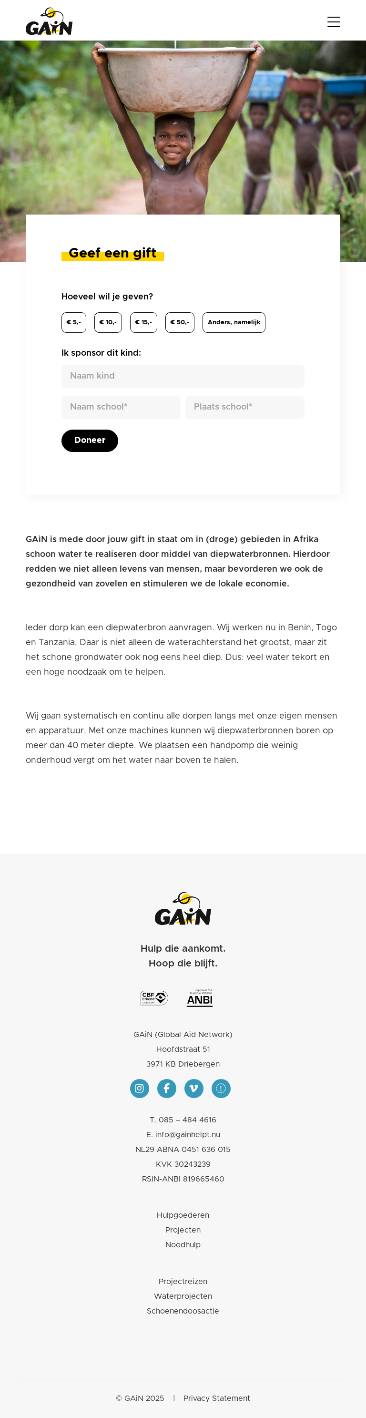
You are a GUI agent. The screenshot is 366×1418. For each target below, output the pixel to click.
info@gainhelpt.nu (187, 1135)
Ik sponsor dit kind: (101, 353)
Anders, (234, 322)
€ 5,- (74, 322)
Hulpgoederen (183, 1215)
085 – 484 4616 (187, 1120)
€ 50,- (180, 322)
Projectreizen (183, 1281)
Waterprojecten (183, 1296)
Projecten (183, 1230)
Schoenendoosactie (183, 1311)
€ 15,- (143, 322)
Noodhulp (183, 1245)
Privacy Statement (216, 1398)
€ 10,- (108, 322)
